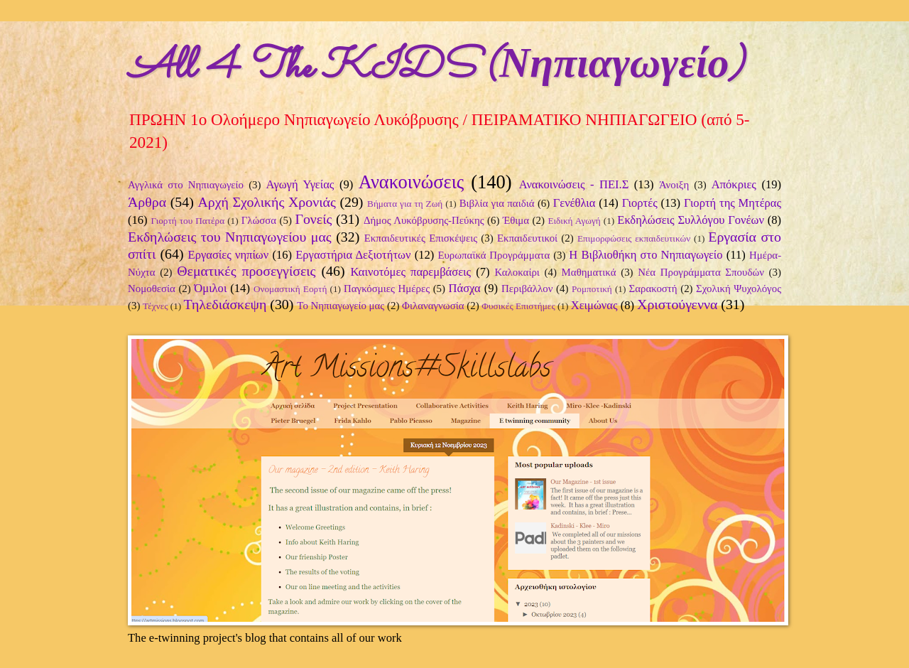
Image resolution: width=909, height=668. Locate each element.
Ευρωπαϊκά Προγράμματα (493, 255)
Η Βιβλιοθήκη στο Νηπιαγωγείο (645, 255)
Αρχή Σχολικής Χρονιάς (266, 202)
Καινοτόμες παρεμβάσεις (410, 272)
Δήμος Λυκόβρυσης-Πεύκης (424, 220)
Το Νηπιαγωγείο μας (340, 305)
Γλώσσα (259, 220)
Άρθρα (147, 202)
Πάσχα (465, 288)
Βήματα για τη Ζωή (404, 203)
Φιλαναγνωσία (433, 305)
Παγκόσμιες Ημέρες (387, 288)
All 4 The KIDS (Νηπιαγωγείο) (436, 68)
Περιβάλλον (527, 288)
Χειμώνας (594, 305)
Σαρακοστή (653, 288)
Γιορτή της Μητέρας (732, 203)
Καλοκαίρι (517, 272)
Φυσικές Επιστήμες (518, 306)
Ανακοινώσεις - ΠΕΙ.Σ (574, 184)
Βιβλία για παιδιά (497, 203)
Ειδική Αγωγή (574, 220)
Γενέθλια (574, 203)
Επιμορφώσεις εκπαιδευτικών (633, 238)
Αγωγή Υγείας (300, 184)
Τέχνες (155, 306)
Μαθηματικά (589, 272)
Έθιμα (516, 220)
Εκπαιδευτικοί (527, 238)
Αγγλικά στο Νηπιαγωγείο (186, 184)
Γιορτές (640, 203)
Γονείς (313, 219)
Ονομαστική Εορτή (290, 289)
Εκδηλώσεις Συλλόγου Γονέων (690, 220)
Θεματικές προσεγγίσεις (246, 271)
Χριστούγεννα (677, 304)
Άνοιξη (674, 184)
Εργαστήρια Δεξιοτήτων (352, 255)
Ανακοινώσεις (411, 182)
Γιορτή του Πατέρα (187, 220)
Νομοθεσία (151, 288)
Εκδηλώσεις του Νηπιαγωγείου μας (230, 236)
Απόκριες (734, 184)
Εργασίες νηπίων (228, 255)
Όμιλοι (210, 288)
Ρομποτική (592, 289)
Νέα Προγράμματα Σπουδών (701, 272)
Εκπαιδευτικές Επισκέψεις (420, 238)
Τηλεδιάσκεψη (225, 304)
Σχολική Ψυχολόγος (738, 288)
